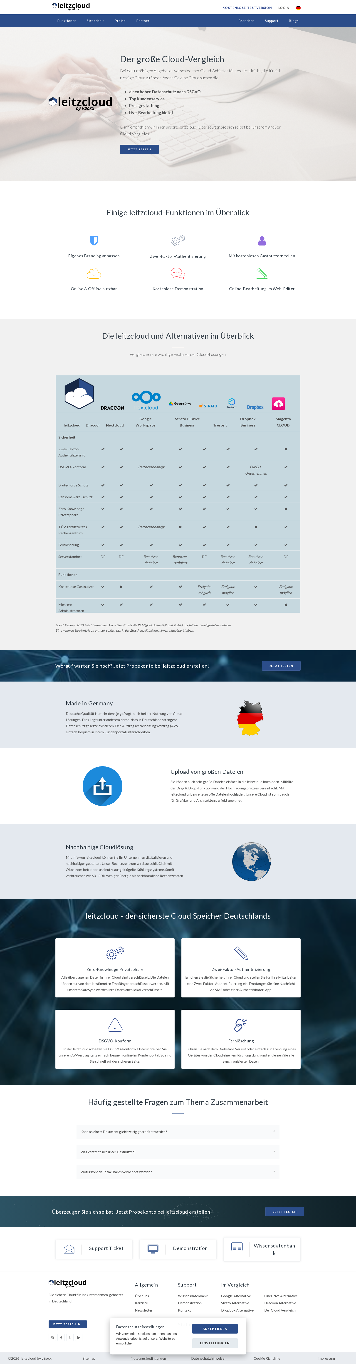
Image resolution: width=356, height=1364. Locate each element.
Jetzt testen (139, 149)
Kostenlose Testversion (247, 8)
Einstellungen (215, 1343)
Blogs (294, 21)
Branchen (246, 21)
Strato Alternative (235, 1303)
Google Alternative (236, 1296)
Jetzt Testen (281, 665)
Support (272, 21)
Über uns (142, 1296)
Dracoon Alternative (280, 1303)
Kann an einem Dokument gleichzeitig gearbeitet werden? (124, 1132)
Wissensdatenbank (193, 1296)
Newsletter (144, 1310)
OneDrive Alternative (281, 1296)
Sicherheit (95, 21)
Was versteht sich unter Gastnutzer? (108, 1152)
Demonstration (190, 1303)
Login (283, 8)
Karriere (141, 1303)
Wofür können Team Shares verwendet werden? (116, 1172)
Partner (143, 21)
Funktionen (67, 21)
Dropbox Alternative (237, 1310)
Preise (120, 21)
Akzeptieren (215, 1329)
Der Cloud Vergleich (280, 1310)
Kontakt (184, 1310)
